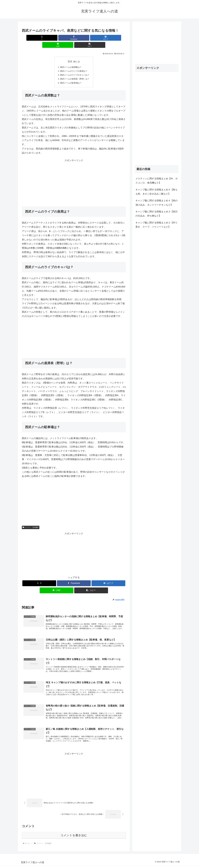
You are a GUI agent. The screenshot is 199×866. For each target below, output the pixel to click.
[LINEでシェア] (91, 38)
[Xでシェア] (39, 38)
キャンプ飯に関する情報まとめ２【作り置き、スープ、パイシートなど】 (156, 224)
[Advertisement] (74, 178)
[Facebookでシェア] (56, 38)
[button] (108, 38)
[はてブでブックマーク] (74, 38)
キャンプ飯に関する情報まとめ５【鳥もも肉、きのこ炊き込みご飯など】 (156, 191)
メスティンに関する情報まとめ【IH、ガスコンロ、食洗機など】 (156, 180)
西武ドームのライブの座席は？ (73, 64)
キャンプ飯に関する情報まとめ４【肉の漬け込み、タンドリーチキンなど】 (156, 202)
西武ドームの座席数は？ (70, 60)
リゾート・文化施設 (31, 522)
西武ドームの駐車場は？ (70, 77)
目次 (70, 54)
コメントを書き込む (73, 835)
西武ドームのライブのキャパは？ (74, 68)
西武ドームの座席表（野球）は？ (74, 73)
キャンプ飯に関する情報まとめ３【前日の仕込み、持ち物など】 (156, 213)
